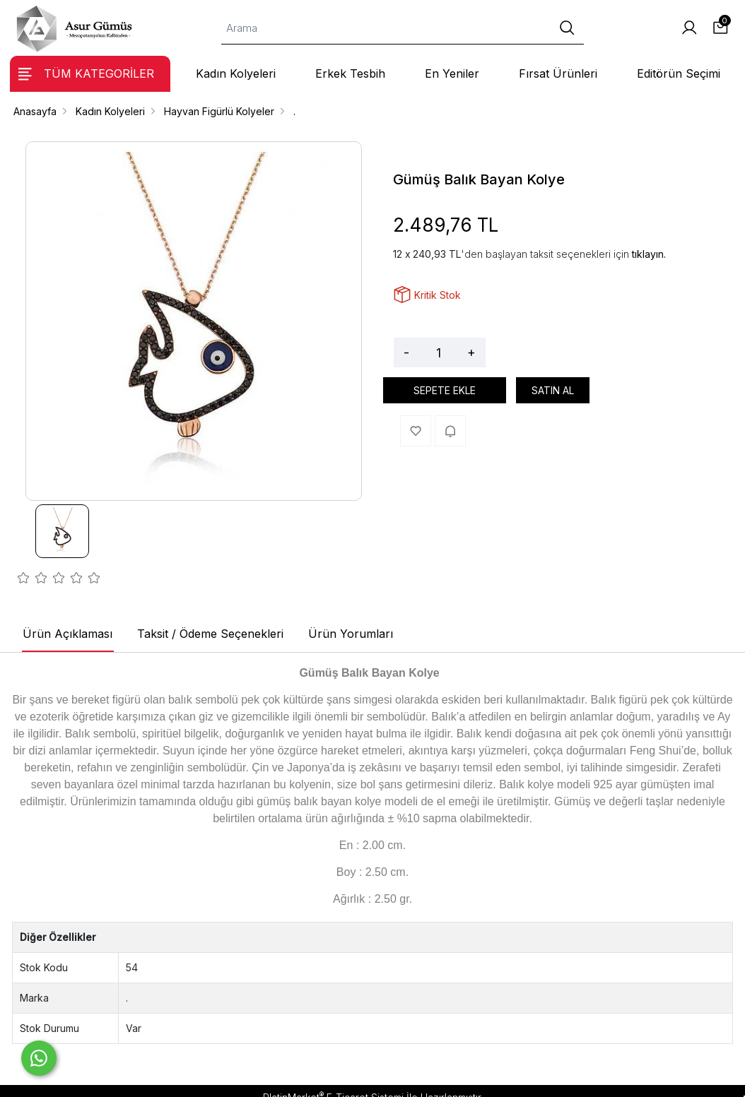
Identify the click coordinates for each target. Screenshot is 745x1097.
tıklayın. (649, 254)
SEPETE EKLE (444, 390)
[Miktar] (438, 352)
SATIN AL (553, 390)
